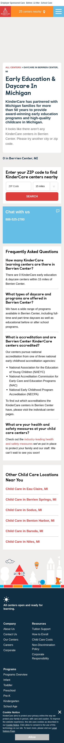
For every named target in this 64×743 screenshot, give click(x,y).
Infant (6, 679)
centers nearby (30, 11)
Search (32, 196)
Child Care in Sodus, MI (24, 510)
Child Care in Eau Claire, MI (27, 489)
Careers (8, 644)
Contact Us (10, 634)
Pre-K (6, 695)
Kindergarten (11, 701)
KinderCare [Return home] (5, 11)
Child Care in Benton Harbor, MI (30, 520)
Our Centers (10, 639)
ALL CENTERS (13, 67)
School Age (10, 706)
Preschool (9, 690)
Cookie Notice (12, 725)
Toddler (7, 685)
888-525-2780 (15, 219)
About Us (9, 629)
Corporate (9, 650)
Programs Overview (15, 674)
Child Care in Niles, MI (23, 541)
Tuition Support (41, 629)
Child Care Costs (42, 639)
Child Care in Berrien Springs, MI (31, 499)
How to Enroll (40, 634)
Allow (32, 737)
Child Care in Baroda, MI (24, 531)
